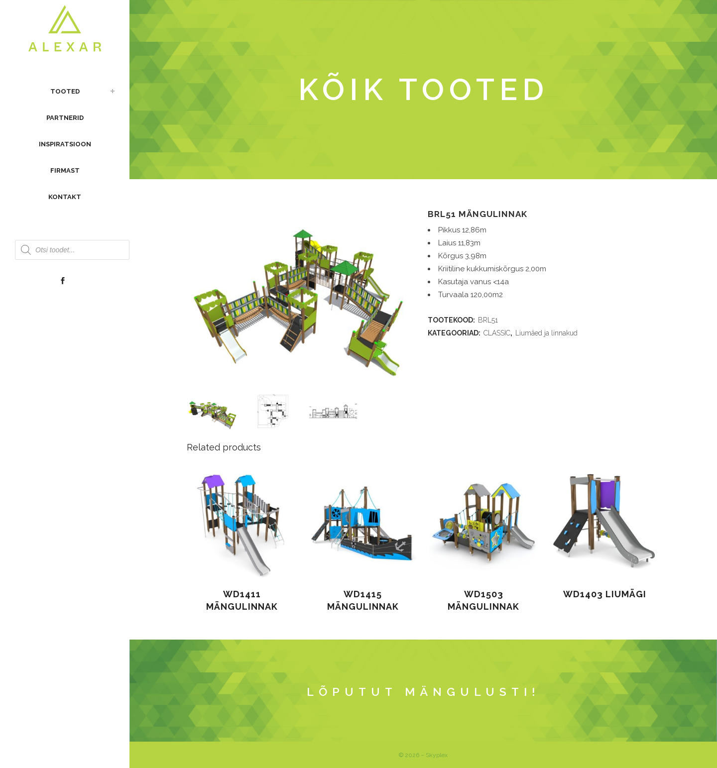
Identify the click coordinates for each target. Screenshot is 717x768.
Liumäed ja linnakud (546, 333)
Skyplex (437, 755)
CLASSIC (496, 333)
